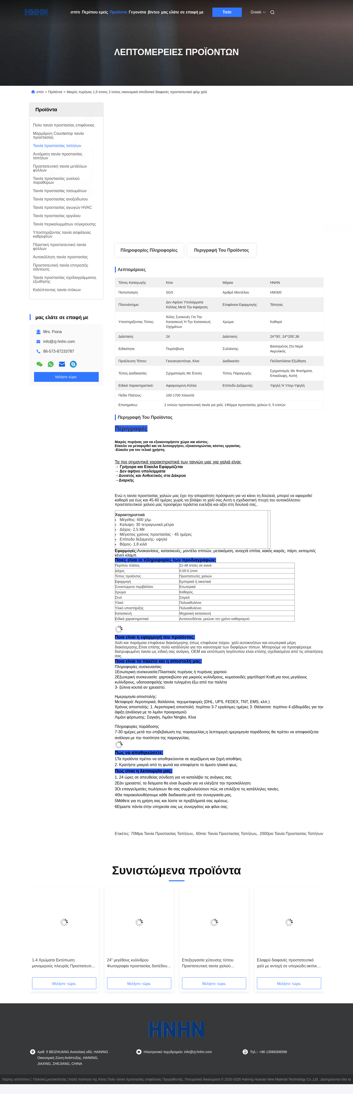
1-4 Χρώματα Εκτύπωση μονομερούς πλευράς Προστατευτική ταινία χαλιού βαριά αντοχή (64, 963)
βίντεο (153, 12)
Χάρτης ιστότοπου (15, 1079)
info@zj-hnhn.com (59, 341)
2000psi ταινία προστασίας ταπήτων (291, 834)
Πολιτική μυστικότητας (49, 1079)
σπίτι (75, 12)
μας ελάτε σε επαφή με (182, 12)
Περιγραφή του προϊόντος (221, 250)
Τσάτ (227, 12)
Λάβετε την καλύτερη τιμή (246, 227)
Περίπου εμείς (95, 12)
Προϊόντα (118, 12)
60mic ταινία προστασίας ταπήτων (226, 834)
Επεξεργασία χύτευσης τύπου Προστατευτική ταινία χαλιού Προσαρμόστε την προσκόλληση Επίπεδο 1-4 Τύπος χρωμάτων (210, 963)
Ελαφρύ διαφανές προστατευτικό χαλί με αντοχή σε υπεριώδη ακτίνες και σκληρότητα (288, 963)
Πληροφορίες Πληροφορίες (149, 250)
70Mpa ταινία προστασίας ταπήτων (162, 834)
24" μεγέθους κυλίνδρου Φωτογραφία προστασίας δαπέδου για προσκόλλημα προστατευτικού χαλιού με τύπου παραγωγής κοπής (138, 963)
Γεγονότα (137, 12)
